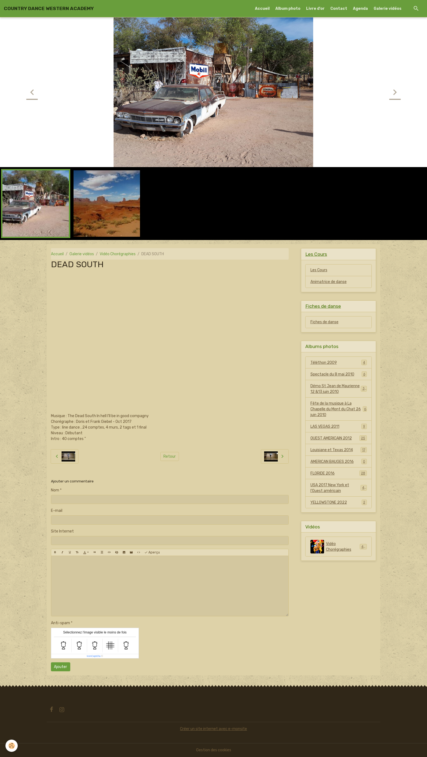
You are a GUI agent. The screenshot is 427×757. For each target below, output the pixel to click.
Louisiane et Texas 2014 (338, 450)
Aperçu (152, 552)
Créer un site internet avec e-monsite (213, 729)
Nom (55, 490)
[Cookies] (11, 746)
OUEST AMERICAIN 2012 (338, 438)
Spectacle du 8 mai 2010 (338, 374)
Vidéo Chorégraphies (118, 254)
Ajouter (60, 666)
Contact (338, 8)
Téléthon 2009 (338, 362)
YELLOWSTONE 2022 (338, 502)
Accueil (262, 8)
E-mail (56, 510)
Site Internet (62, 531)
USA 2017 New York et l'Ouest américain (338, 488)
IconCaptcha (93, 656)
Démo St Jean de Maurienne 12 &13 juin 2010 (338, 389)
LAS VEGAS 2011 (338, 426)
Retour (169, 456)
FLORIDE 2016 (338, 473)
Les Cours (318, 270)
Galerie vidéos (387, 8)
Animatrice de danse (328, 281)
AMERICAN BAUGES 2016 (338, 461)
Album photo (287, 8)
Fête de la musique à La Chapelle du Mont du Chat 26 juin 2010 (338, 409)
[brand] (49, 8)
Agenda (360, 8)
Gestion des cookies (213, 750)
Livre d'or (315, 8)
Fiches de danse (324, 322)
